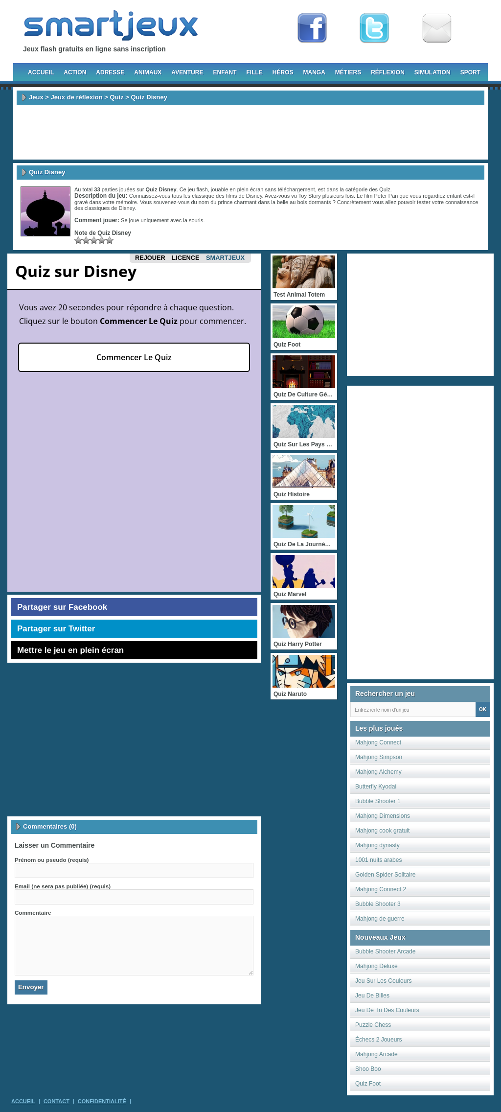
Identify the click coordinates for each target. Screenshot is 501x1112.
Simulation (432, 72)
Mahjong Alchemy (378, 771)
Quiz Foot (368, 1083)
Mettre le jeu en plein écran (70, 650)
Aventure (187, 72)
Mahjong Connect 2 (380, 889)
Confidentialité (102, 1101)
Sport (470, 72)
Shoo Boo (368, 1069)
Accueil (41, 72)
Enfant (224, 72)
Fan (312, 28)
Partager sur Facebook (62, 607)
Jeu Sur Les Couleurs (383, 980)
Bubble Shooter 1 (378, 801)
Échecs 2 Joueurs (378, 1039)
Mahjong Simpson (378, 757)
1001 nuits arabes (378, 860)
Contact (56, 1101)
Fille (254, 72)
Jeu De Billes (372, 995)
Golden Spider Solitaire (385, 874)
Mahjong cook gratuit (382, 830)
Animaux (147, 72)
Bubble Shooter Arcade (385, 951)
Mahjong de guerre (380, 918)
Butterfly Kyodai (375, 786)
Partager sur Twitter (56, 628)
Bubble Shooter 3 (378, 904)
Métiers (348, 72)
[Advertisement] (250, 132)
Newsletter (437, 28)
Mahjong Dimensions (382, 815)
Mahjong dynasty (377, 845)
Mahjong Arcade (376, 1054)
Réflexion (388, 72)
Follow (374, 28)
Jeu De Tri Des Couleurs (387, 1010)
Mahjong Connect (378, 742)
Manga (314, 72)
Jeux (36, 97)
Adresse (110, 72)
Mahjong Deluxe (376, 966)
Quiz (117, 97)
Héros (283, 72)
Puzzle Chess (373, 1024)
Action (75, 72)
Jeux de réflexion (76, 97)
